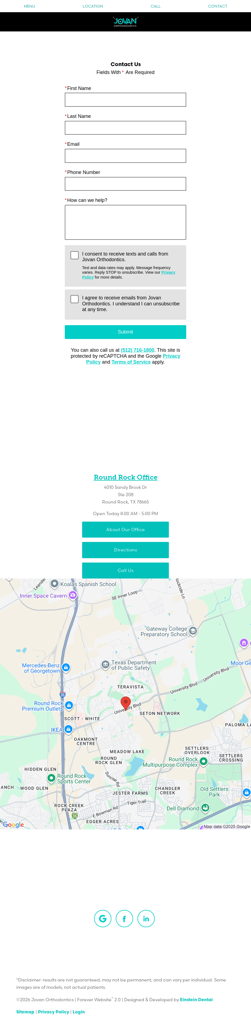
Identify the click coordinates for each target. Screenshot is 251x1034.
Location (93, 6)
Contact (217, 6)
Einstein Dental (196, 1000)
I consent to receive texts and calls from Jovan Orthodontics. (131, 265)
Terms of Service (131, 362)
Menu (29, 6)
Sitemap (25, 1012)
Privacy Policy (53, 1012)
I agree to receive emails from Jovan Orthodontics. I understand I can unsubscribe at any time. (131, 303)
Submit (125, 332)
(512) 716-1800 (138, 350)
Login (79, 1012)
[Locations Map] (125, 704)
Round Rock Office (125, 477)
